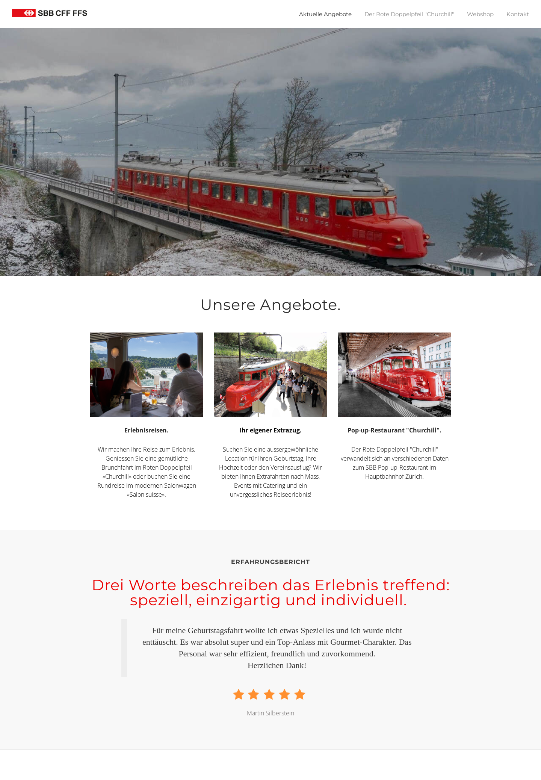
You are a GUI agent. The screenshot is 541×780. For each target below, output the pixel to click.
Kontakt (517, 14)
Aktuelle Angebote (325, 14)
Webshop (480, 14)
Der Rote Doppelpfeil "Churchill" (409, 14)
